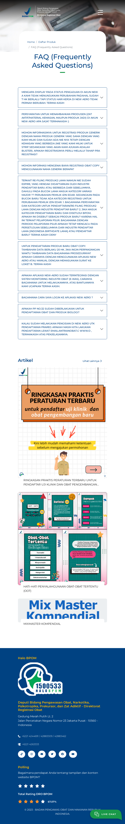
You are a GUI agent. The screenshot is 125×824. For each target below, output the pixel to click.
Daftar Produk (47, 42)
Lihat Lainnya (92, 361)
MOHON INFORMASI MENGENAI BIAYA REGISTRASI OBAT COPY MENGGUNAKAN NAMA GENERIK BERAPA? (60, 167)
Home (31, 42)
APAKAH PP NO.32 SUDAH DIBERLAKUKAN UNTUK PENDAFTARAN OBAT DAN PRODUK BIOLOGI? (53, 310)
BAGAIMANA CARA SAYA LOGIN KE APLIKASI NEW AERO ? (57, 297)
